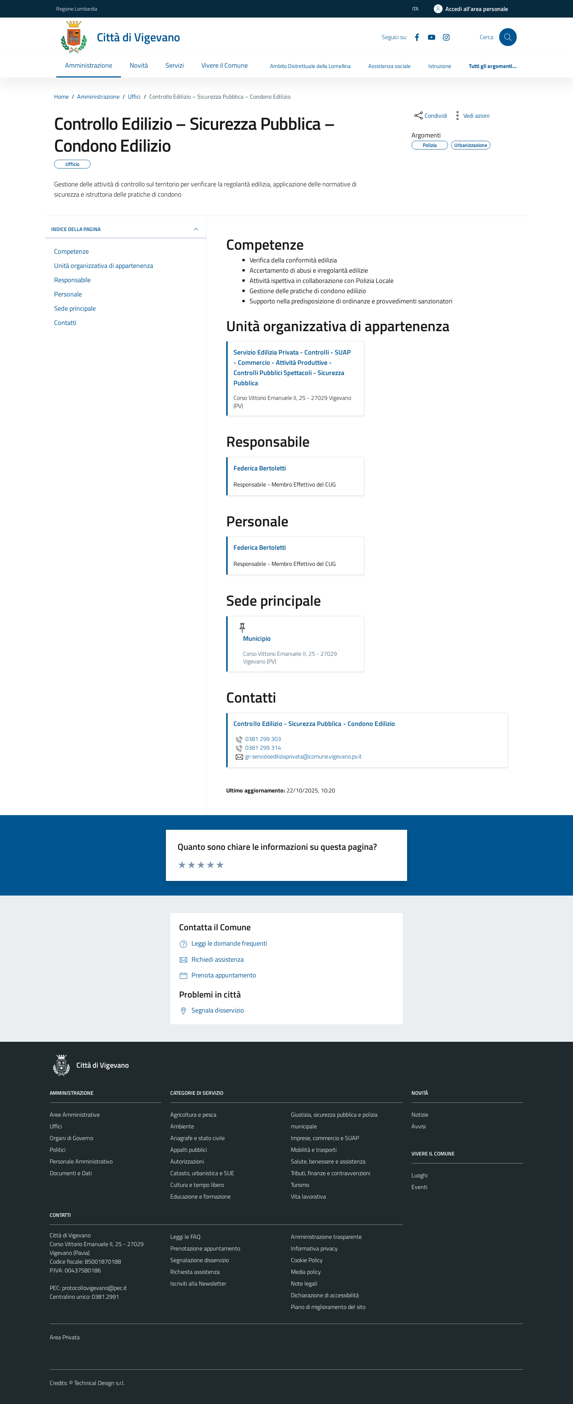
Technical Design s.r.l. (99, 1382)
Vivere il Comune (224, 65)
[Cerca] (508, 37)
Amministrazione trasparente (326, 1236)
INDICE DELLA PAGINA (125, 229)
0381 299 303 (257, 738)
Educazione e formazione (200, 1196)
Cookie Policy (307, 1260)
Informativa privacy (314, 1248)
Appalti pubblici (188, 1149)
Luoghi (419, 1175)
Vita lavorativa (308, 1196)
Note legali (304, 1283)
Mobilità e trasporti (314, 1149)
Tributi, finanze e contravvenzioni (330, 1173)
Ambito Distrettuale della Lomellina (310, 66)
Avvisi (418, 1126)
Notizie (419, 1114)
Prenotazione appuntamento (205, 1248)
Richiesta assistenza (195, 1271)
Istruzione (439, 66)
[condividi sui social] (430, 115)
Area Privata (65, 1337)
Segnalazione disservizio (199, 1260)
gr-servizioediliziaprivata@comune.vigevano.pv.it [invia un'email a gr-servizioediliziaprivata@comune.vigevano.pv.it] (298, 756)
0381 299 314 (257, 747)
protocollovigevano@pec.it (94, 1287)
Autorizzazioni (187, 1161)
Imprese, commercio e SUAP (325, 1138)
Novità (139, 65)
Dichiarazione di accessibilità (325, 1295)
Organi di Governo (71, 1138)
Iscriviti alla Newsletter (198, 1283)
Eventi (419, 1186)
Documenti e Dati (71, 1173)
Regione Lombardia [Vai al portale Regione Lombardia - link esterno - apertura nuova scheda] (76, 8)
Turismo (300, 1184)
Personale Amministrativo (81, 1161)
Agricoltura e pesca (193, 1114)
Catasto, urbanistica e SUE (202, 1173)
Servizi (175, 65)
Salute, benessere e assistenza (328, 1161)
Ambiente (182, 1126)
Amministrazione (88, 65)
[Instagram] (443, 36)
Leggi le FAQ (185, 1236)
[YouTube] (428, 36)
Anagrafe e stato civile (197, 1138)
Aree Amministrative (75, 1114)
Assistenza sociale (389, 66)
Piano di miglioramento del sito (328, 1306)
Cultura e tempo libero (197, 1184)
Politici (57, 1149)
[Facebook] (414, 36)
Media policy (306, 1271)
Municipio (257, 638)
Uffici (56, 1126)
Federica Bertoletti (260, 468)
